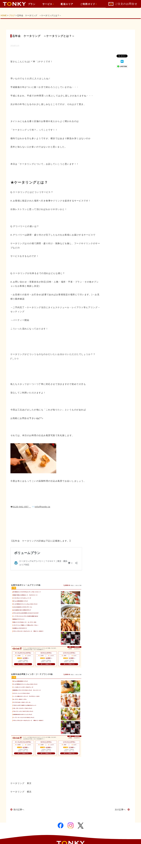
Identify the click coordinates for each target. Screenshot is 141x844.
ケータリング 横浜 (21, 792)
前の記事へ (18, 809)
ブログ (12, 15)
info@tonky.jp (42, 507)
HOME (4, 15)
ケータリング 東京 (21, 783)
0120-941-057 (21, 507)
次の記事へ (121, 809)
